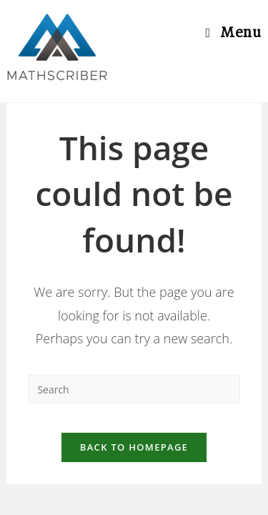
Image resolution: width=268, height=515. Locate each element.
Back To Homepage (134, 447)
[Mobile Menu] (233, 32)
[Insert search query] (133, 389)
